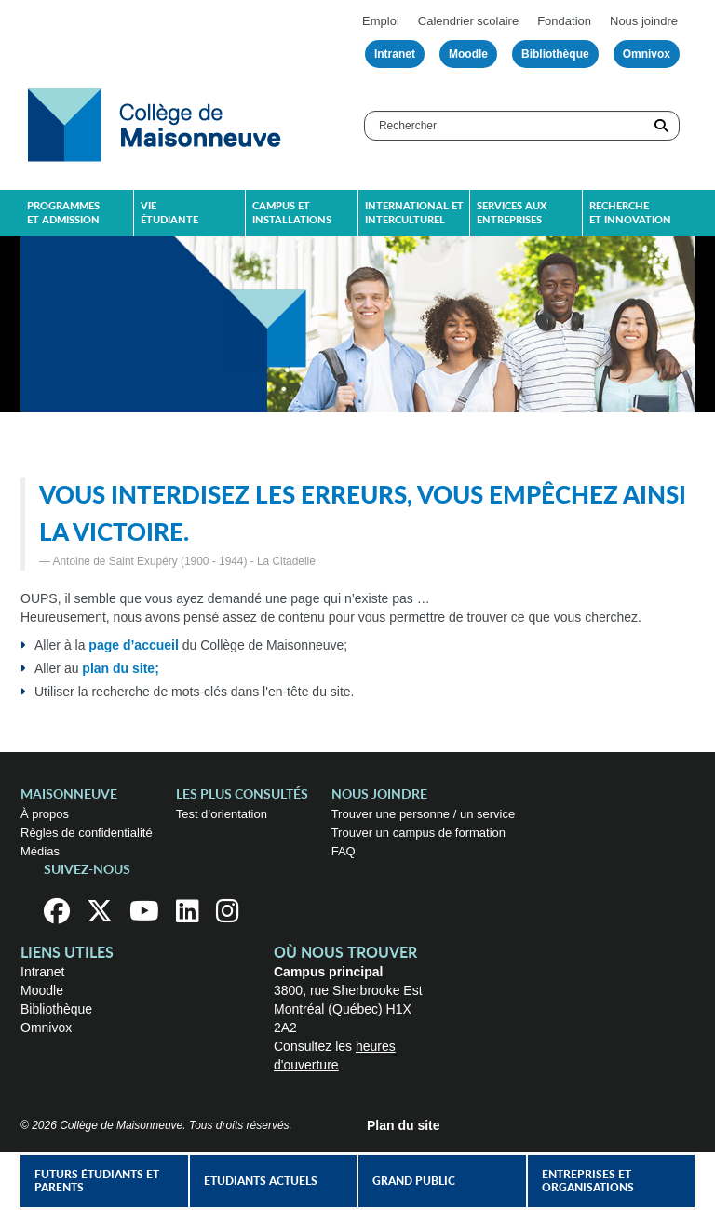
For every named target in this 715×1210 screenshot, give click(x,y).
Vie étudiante (169, 213)
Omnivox (646, 53)
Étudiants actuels (260, 1181)
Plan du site (403, 1125)
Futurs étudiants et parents (96, 1181)
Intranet (394, 53)
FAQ (343, 851)
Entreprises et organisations (588, 1181)
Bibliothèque (555, 53)
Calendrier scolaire (468, 21)
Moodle (468, 53)
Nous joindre (644, 21)
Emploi (380, 21)
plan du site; (120, 668)
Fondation (564, 21)
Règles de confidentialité (86, 833)
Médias (40, 851)
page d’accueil (133, 645)
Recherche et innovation (630, 213)
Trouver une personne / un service (423, 814)
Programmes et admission (63, 213)
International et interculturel (414, 213)
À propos (44, 814)
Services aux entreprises (511, 213)
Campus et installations (291, 213)
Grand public (413, 1181)
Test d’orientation (221, 814)
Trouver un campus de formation (418, 833)
